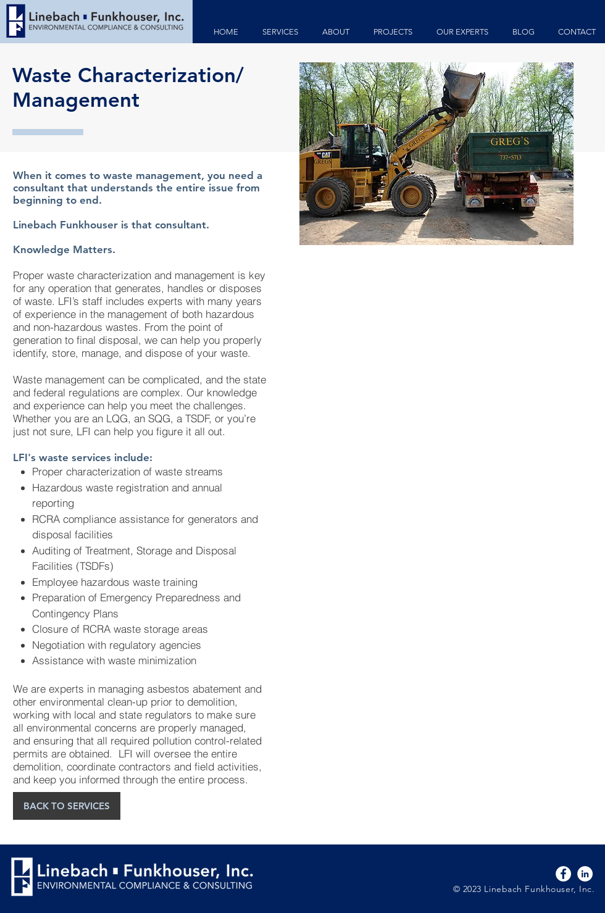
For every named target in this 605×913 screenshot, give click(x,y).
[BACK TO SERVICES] (66, 806)
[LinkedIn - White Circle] (585, 874)
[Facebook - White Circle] (563, 874)
